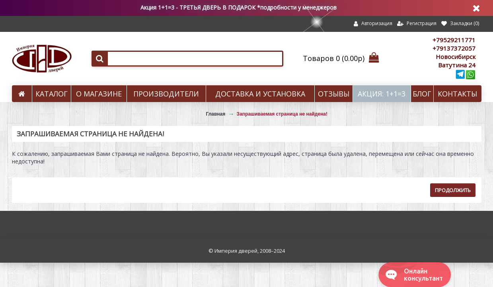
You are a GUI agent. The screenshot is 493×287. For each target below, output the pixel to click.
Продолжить (453, 190)
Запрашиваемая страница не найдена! (282, 114)
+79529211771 (454, 40)
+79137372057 (454, 48)
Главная (215, 114)
